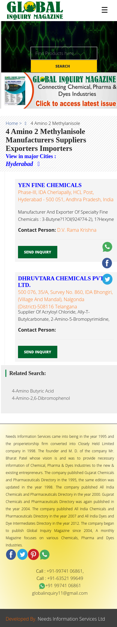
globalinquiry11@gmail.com (60, 593)
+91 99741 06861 (60, 585)
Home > (14, 123)
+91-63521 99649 (65, 578)
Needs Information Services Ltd (71, 619)
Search (63, 66)
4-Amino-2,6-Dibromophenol (39, 398)
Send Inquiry (37, 252)
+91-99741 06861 (65, 571)
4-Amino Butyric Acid (31, 391)
